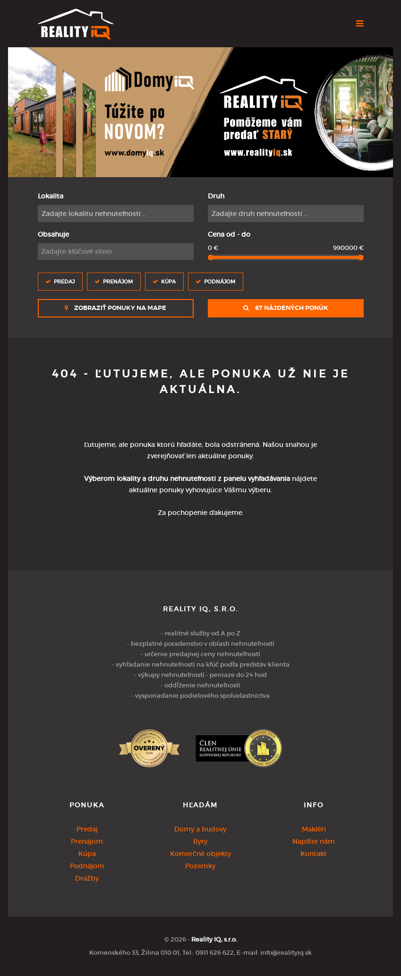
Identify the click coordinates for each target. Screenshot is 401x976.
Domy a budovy (200, 829)
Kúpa (168, 281)
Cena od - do (229, 234)
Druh (216, 196)
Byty (200, 841)
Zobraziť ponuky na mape (115, 308)
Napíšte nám (313, 841)
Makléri (314, 829)
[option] (200, 112)
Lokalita (50, 196)
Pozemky (200, 866)
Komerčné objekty (200, 853)
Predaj (64, 281)
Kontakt (313, 853)
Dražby (87, 878)
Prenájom (118, 281)
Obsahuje (53, 234)
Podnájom (219, 281)
